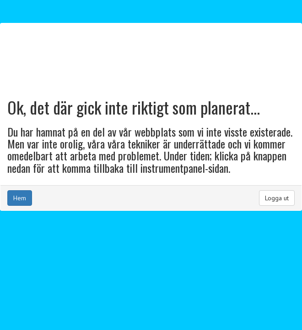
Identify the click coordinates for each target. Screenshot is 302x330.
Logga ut (277, 198)
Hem (19, 198)
